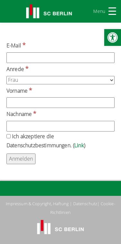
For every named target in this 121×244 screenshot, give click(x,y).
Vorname (19, 90)
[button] (112, 37)
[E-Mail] (60, 57)
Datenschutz (85, 204)
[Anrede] (60, 80)
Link (79, 145)
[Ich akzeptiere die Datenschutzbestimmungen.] (8, 136)
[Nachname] (60, 126)
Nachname (21, 113)
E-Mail (15, 45)
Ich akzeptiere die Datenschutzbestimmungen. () (45, 141)
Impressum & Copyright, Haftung (37, 204)
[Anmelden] (20, 159)
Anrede (17, 68)
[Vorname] (60, 102)
